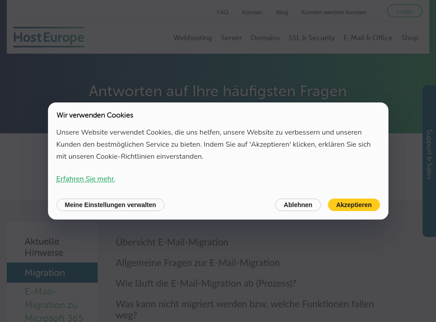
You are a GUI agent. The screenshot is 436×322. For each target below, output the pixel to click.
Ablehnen (298, 204)
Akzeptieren (353, 204)
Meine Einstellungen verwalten (110, 204)
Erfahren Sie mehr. (86, 179)
